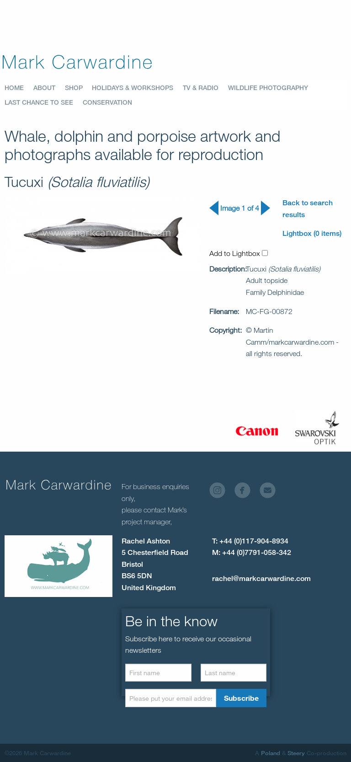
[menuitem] (19, 88)
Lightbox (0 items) (311, 233)
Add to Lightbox (238, 253)
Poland (270, 753)
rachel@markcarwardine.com (261, 578)
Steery (296, 753)
